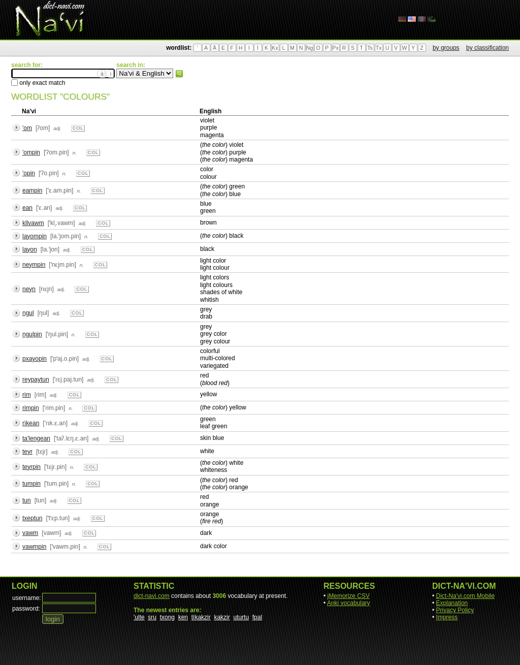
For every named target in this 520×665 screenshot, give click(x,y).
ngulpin (32, 334)
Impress (447, 617)
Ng (309, 48)
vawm (30, 532)
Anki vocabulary (348, 603)
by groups (446, 47)
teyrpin (31, 466)
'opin (28, 173)
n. (75, 152)
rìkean (30, 423)
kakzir (222, 617)
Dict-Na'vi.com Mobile (465, 595)
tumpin (31, 483)
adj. (57, 128)
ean (27, 207)
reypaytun (35, 379)
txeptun (32, 518)
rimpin (30, 407)
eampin (32, 190)
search (179, 74)
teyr (27, 451)
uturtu (241, 617)
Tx (379, 48)
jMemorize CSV (349, 595)
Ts (370, 48)
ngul (28, 312)
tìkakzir (201, 617)
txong (167, 617)
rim (26, 394)
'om (27, 128)
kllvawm (33, 223)
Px (335, 48)
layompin (34, 236)
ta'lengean (36, 438)
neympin (33, 264)
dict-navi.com (152, 595)
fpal (257, 617)
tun (26, 500)
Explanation (452, 603)
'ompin (31, 152)
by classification (487, 47)
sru (152, 617)
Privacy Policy (455, 610)
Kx (275, 48)
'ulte (139, 617)
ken (183, 617)
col (78, 128)
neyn (29, 289)
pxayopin (34, 358)
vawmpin (34, 546)
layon (29, 249)
